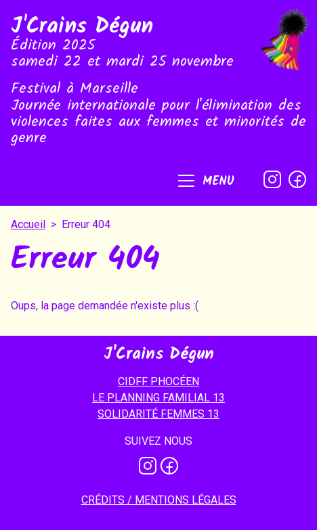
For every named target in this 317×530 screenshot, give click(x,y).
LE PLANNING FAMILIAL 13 (158, 397)
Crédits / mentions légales (158, 499)
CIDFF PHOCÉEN (158, 381)
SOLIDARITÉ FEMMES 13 (158, 413)
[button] (204, 182)
